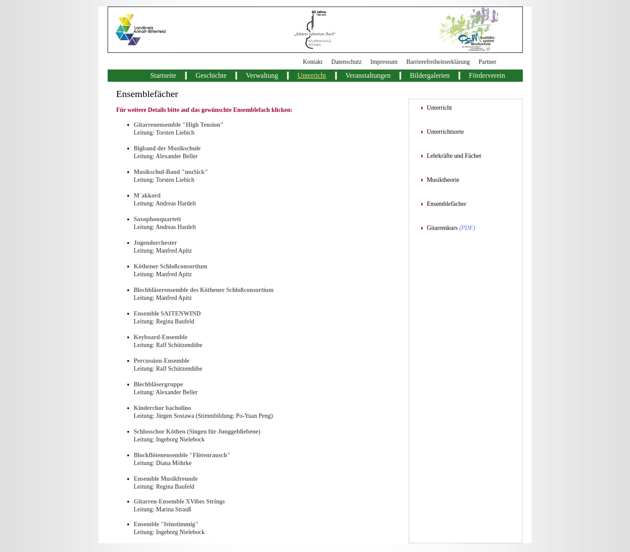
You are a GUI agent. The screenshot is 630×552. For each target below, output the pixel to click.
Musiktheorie (443, 180)
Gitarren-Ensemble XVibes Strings (179, 501)
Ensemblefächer (446, 204)
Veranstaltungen (368, 75)
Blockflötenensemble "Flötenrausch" (182, 455)
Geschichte (211, 75)
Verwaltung (262, 75)
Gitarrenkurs (442, 228)
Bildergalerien (430, 75)
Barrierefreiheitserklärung (438, 62)
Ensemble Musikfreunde (166, 479)
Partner (487, 62)
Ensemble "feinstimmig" (166, 524)
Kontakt (312, 62)
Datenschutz (346, 62)
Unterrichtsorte (445, 131)
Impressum (383, 62)
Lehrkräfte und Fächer (454, 156)
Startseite (163, 75)
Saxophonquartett (157, 219)
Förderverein (487, 75)
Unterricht (312, 75)
